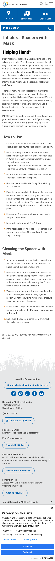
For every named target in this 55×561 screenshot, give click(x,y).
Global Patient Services (18, 470)
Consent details (9, 539)
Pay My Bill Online (15, 445)
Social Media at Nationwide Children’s (27, 385)
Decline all (27, 552)
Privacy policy (30, 539)
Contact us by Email (18, 420)
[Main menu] (51, 4)
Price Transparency (12, 438)
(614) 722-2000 (9, 413)
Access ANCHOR (15, 492)
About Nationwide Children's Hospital (21, 502)
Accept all (27, 546)
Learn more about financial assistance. (21, 433)
